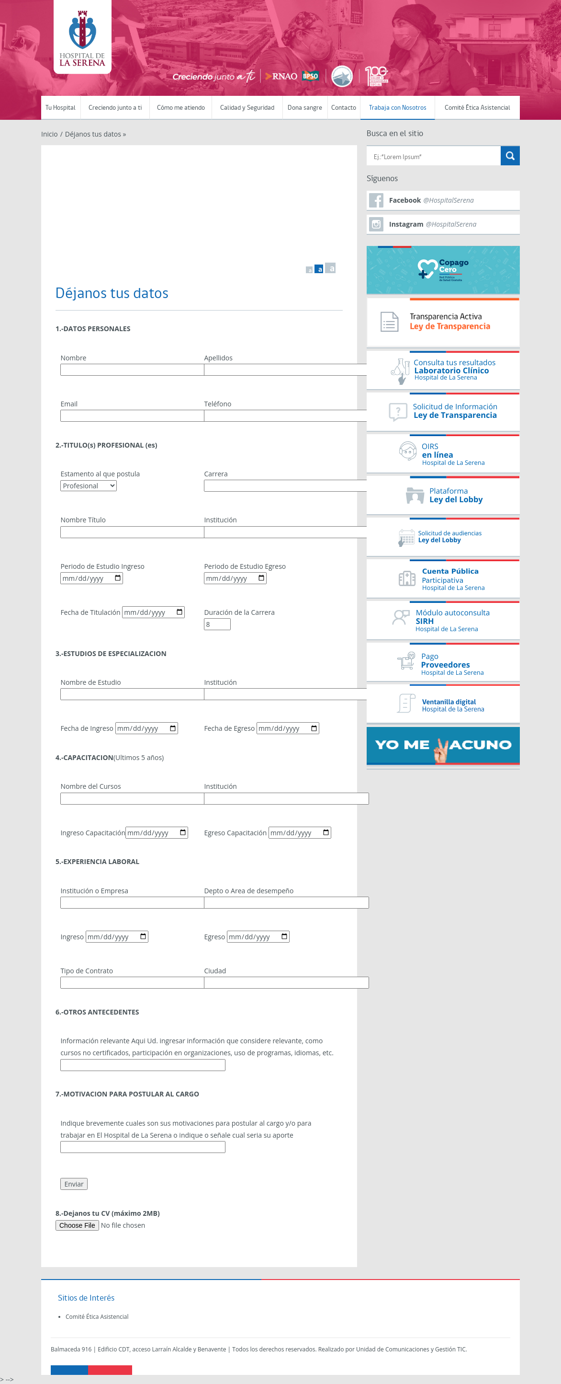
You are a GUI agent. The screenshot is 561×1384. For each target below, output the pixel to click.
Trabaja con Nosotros (397, 108)
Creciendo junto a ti (115, 108)
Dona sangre (305, 108)
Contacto (343, 108)
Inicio (49, 133)
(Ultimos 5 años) (110, 757)
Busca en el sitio (395, 133)
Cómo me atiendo (181, 108)
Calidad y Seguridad (247, 108)
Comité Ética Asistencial (477, 108)
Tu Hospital (60, 108)
